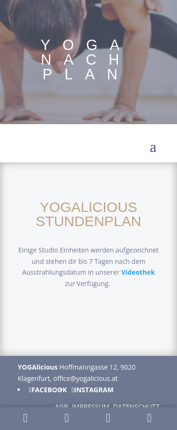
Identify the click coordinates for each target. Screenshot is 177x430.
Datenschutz (136, 406)
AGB (61, 406)
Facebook (49, 390)
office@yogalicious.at (85, 378)
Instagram (94, 390)
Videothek (138, 272)
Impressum (91, 406)
